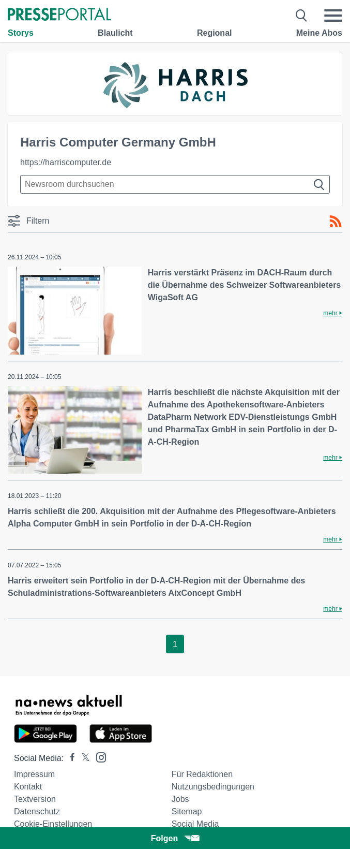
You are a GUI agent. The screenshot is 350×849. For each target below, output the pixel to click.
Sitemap (187, 811)
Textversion (35, 799)
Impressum (34, 774)
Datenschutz (37, 811)
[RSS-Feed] (335, 221)
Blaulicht (115, 32)
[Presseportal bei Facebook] (69, 758)
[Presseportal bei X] (82, 758)
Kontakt (28, 786)
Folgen (175, 838)
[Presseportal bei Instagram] (98, 756)
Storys (21, 32)
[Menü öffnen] (333, 15)
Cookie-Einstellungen (53, 823)
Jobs (180, 799)
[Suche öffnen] (301, 15)
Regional (214, 32)
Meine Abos (319, 32)
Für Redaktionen (202, 774)
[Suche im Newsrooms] (175, 184)
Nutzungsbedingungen (213, 786)
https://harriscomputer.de (65, 162)
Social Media (195, 823)
